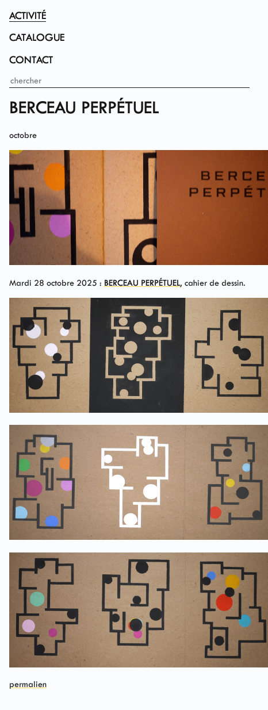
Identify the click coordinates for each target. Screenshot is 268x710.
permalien (28, 684)
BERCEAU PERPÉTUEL (142, 283)
